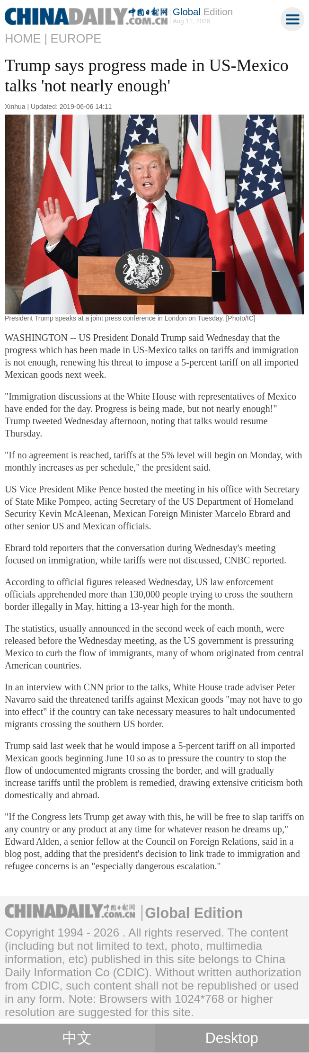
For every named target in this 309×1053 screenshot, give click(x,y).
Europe (76, 38)
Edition (203, 12)
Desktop (231, 1038)
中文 (77, 1038)
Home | (26, 38)
